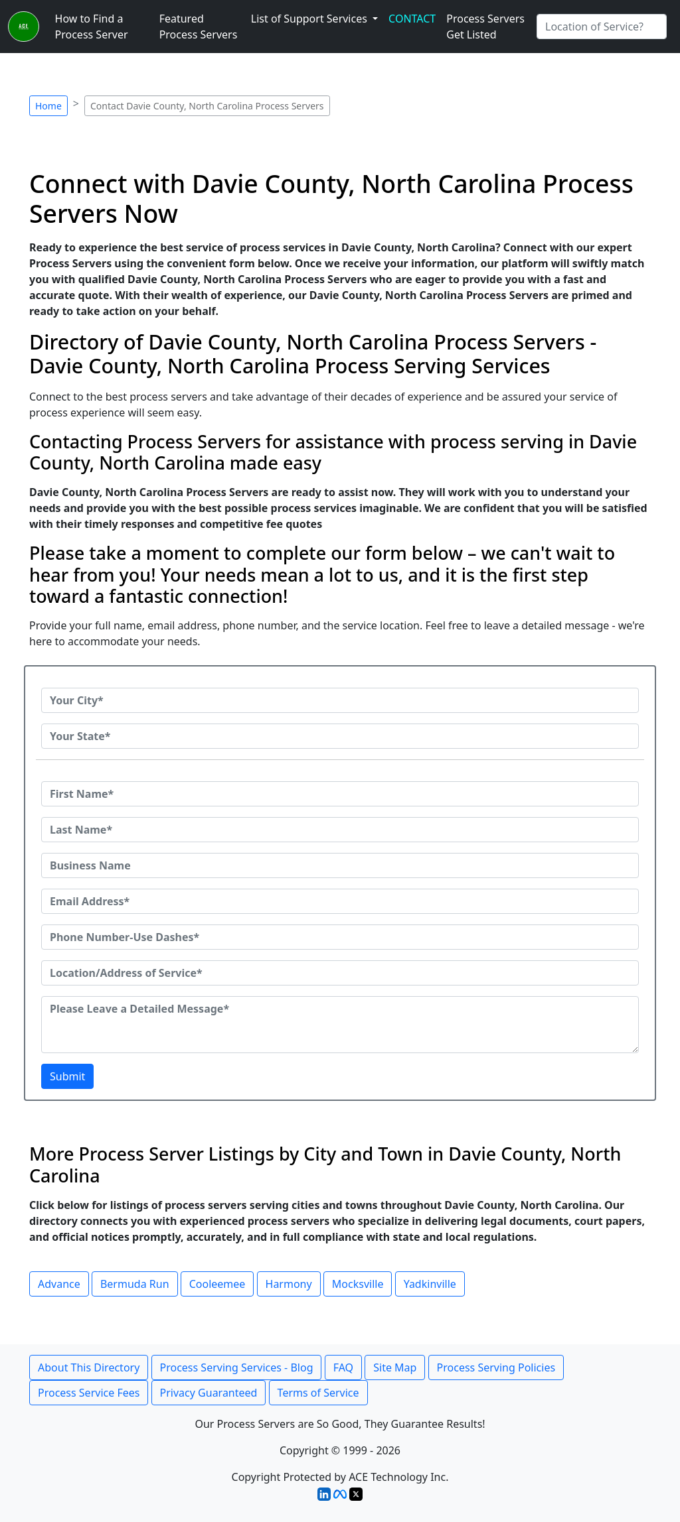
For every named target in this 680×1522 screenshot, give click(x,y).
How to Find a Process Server (91, 26)
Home (48, 105)
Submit (67, 1076)
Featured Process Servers (198, 26)
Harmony (289, 1284)
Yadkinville (430, 1284)
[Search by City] (602, 26)
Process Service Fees (88, 1392)
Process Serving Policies (496, 1367)
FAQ (343, 1367)
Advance (59, 1284)
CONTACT (412, 18)
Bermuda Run (134, 1284)
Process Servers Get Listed (485, 26)
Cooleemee (217, 1284)
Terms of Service (318, 1392)
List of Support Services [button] (310, 18)
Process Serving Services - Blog (236, 1367)
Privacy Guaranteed (209, 1392)
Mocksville (358, 1284)
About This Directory (88, 1367)
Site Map (394, 1367)
